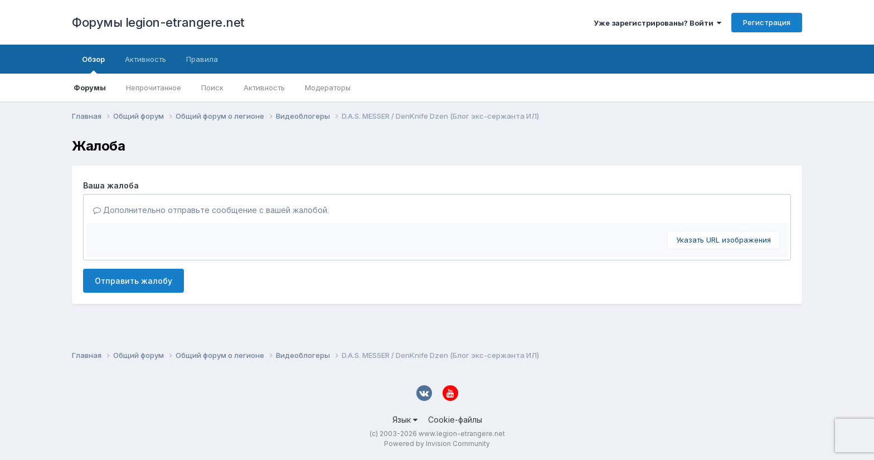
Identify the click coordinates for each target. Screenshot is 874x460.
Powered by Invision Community (437, 443)
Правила (202, 59)
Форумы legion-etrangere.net (158, 22)
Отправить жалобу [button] (133, 280)
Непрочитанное (153, 87)
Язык (404, 419)
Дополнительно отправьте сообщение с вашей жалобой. (211, 210)
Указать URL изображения (723, 239)
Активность (264, 87)
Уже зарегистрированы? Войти (657, 22)
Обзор (93, 64)
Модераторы (328, 87)
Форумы (90, 87)
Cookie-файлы (455, 419)
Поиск (212, 87)
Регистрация (766, 22)
